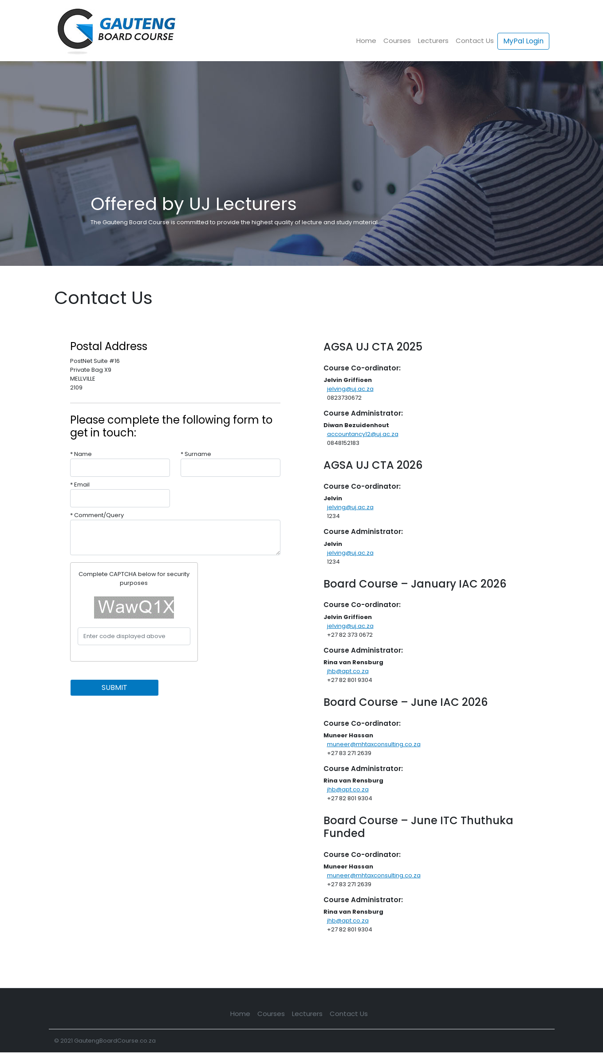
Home (366, 40)
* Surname (196, 454)
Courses (397, 40)
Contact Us (475, 40)
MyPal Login (523, 41)
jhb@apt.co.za (348, 671)
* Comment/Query (97, 515)
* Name (81, 454)
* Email (80, 484)
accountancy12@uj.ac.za (362, 434)
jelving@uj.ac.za (350, 389)
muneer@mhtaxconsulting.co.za (374, 744)
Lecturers (433, 40)
